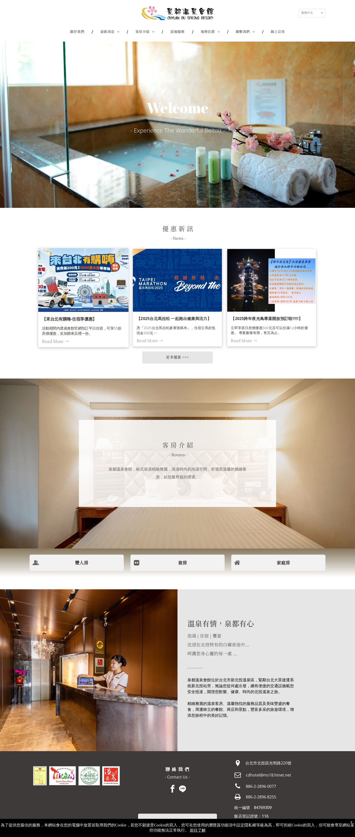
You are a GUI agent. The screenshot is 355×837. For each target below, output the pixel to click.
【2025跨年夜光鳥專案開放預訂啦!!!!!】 (266, 318)
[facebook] (172, 790)
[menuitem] (78, 31)
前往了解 (198, 830)
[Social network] (182, 790)
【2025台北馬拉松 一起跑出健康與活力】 (174, 318)
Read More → (56, 340)
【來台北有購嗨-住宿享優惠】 (69, 318)
